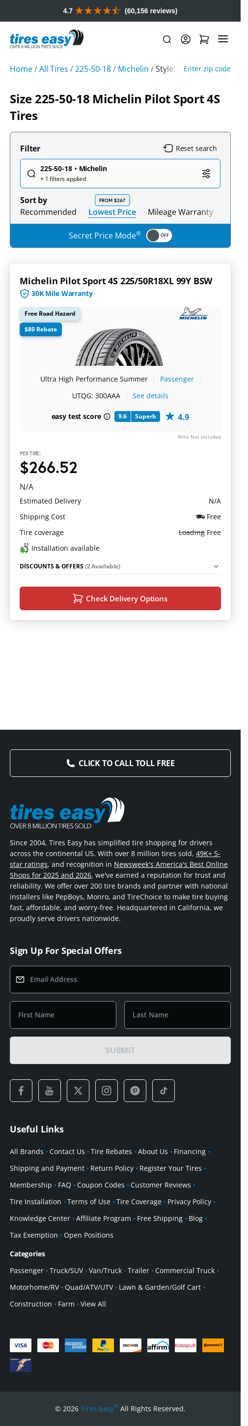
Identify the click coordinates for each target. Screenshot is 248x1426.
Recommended (48, 212)
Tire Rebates (111, 1151)
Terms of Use (88, 1201)
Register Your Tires (170, 1168)
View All (93, 1303)
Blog (196, 1218)
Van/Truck (105, 1270)
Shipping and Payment (47, 1168)
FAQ (64, 1184)
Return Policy (112, 1168)
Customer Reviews (161, 1184)
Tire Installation (35, 1201)
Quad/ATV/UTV (89, 1287)
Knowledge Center (40, 1218)
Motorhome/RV (34, 1287)
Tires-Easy (99, 1408)
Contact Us (67, 1151)
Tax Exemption (34, 1235)
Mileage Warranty (180, 212)
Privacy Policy (189, 1201)
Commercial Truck (185, 1270)
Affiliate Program (103, 1218)
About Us (153, 1151)
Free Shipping (160, 1218)
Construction (31, 1303)
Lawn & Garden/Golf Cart (160, 1287)
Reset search (190, 148)
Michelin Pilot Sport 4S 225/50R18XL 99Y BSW (116, 281)
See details (150, 395)
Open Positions (88, 1235)
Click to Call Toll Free (127, 763)
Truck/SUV (66, 1270)
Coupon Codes (101, 1184)
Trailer (138, 1270)
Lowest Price (112, 211)
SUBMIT (120, 1050)
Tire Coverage (139, 1201)
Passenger (177, 379)
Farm (66, 1303)
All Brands (27, 1151)
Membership (31, 1184)
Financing (190, 1151)
